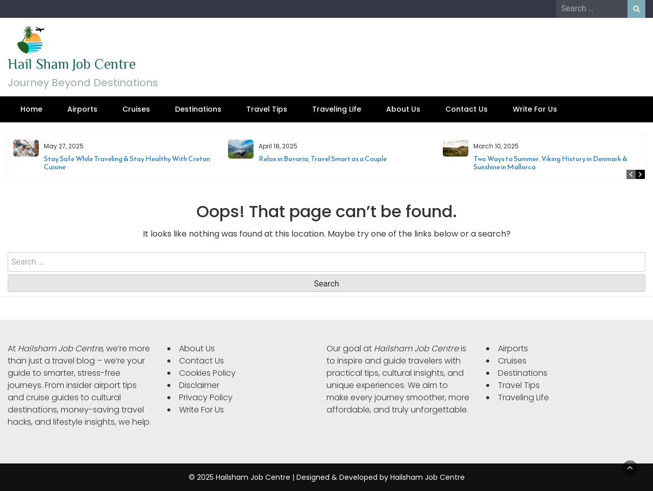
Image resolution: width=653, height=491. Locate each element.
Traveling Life (336, 109)
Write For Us (535, 109)
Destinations (198, 109)
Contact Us (466, 109)
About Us (403, 109)
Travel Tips (266, 109)
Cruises (136, 109)
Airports (82, 109)
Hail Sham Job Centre (72, 64)
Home (31, 109)
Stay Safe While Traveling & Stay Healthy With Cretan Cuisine (127, 162)
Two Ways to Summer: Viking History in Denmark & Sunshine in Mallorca (550, 162)
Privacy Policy (206, 397)
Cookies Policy (207, 373)
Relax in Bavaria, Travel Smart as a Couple (323, 158)
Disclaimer (199, 385)
